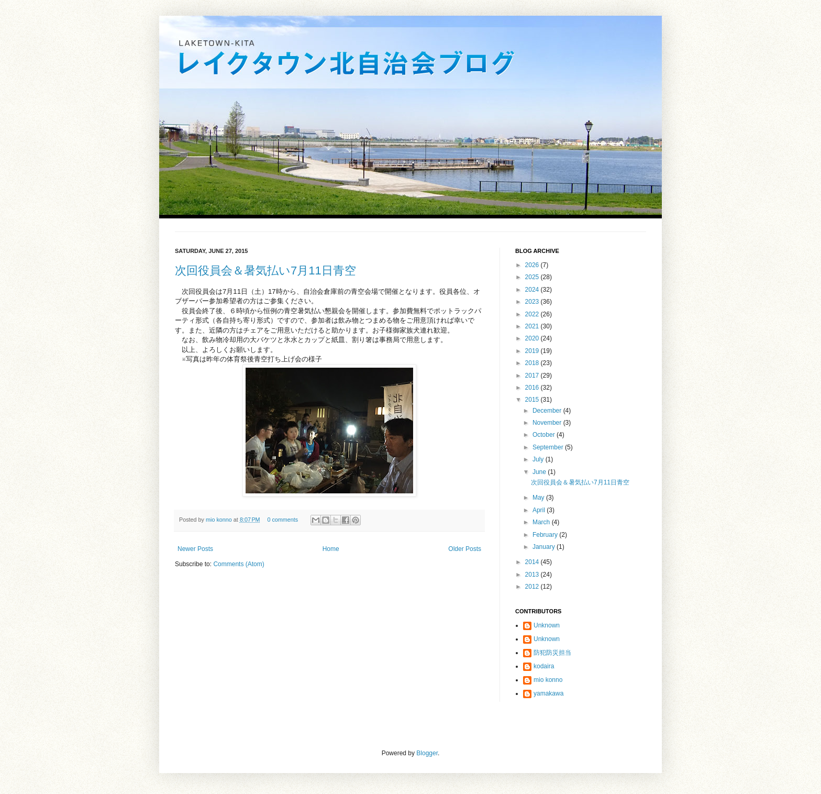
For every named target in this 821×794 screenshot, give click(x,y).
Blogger (427, 753)
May (539, 497)
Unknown (547, 625)
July (539, 459)
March (542, 522)
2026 (533, 265)
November (547, 422)
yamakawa (548, 693)
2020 (533, 338)
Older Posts (464, 549)
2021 (533, 326)
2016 (533, 387)
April (539, 510)
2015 (533, 399)
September (548, 447)
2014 (533, 562)
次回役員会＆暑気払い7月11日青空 (265, 270)
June (540, 472)
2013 (533, 574)
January (544, 546)
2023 (533, 301)
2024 (533, 289)
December (547, 410)
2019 (533, 351)
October (544, 434)
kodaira (544, 666)
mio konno (220, 519)
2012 (533, 586)
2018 (533, 363)
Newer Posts (195, 549)
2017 (533, 375)
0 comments (282, 519)
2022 (533, 314)
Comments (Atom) (238, 564)
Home (331, 549)
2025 (533, 277)
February (545, 534)
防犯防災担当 (552, 652)
